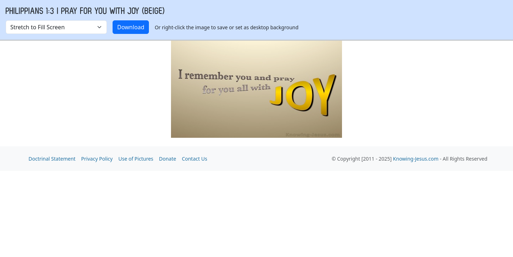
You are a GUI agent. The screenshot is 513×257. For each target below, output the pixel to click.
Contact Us (194, 158)
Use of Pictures (135, 158)
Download (130, 27)
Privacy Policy (97, 158)
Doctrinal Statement (52, 158)
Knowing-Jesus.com (416, 158)
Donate (167, 158)
